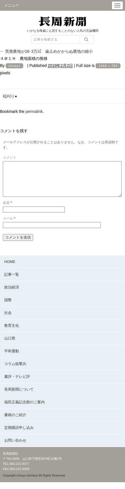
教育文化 (11, 332)
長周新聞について (19, 396)
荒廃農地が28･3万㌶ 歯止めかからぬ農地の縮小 (46, 51)
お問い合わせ (15, 447)
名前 (7, 210)
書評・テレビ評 (17, 383)
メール (9, 225)
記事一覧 (11, 281)
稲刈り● (10, 96)
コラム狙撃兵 (15, 370)
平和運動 (11, 358)
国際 (8, 307)
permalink (34, 111)
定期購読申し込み (19, 434)
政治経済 (11, 294)
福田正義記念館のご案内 (24, 409)
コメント (9, 157)
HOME (9, 268)
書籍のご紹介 (15, 422)
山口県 (9, 345)
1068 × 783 (107, 66)
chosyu (14, 66)
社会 (8, 319)
